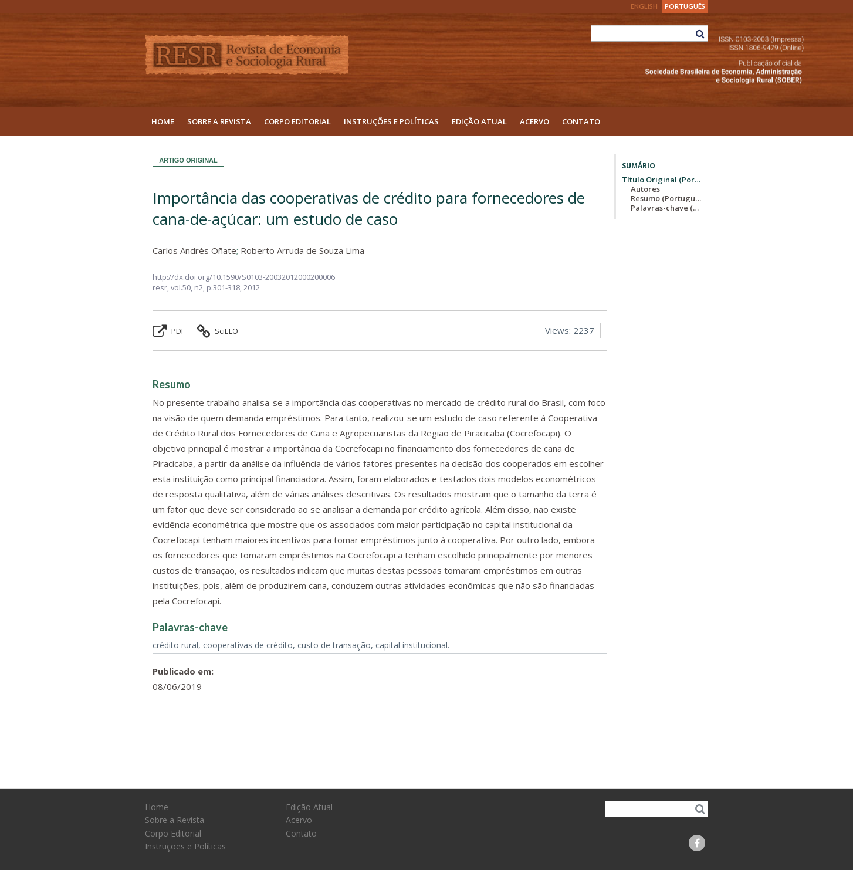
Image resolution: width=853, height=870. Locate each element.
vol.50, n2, (189, 287)
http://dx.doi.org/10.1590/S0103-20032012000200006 (244, 277)
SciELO (217, 331)
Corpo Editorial (297, 121)
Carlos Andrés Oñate (194, 250)
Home (162, 121)
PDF (169, 331)
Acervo (534, 121)
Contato (581, 121)
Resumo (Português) (666, 198)
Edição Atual (479, 121)
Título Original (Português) (662, 179)
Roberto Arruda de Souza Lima (302, 250)
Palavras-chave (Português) (666, 208)
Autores (645, 189)
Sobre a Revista (219, 121)
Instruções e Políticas (391, 121)
